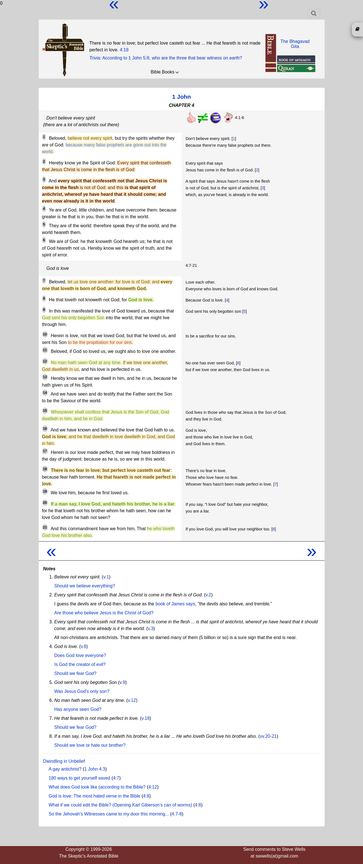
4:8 (146, 796)
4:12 (152, 787)
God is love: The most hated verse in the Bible (94, 796)
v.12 (132, 700)
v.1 (106, 577)
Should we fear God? (75, 673)
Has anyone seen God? (77, 709)
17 (45, 451)
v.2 (208, 594)
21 (45, 527)
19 (45, 491)
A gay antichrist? (65, 769)
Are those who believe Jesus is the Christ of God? (104, 612)
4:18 (124, 49)
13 (45, 377)
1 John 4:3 (94, 769)
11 (45, 350)
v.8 (83, 646)
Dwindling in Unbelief (64, 761)
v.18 (146, 718)
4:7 (116, 778)
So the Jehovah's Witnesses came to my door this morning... (109, 814)
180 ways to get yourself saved (79, 778)
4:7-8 (177, 814)
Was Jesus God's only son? (81, 691)
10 (45, 334)
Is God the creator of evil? (80, 664)
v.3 (150, 628)
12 (45, 361)
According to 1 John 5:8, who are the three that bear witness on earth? (172, 58)
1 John (181, 96)
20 (45, 503)
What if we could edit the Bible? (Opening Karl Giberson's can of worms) (120, 805)
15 (45, 411)
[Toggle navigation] (313, 13)
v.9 (122, 682)
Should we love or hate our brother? (90, 745)
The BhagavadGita (294, 44)
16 (45, 429)
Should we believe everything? (84, 585)
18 (45, 469)
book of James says (175, 603)
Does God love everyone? (80, 655)
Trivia (94, 58)
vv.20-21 (268, 736)
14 (45, 393)
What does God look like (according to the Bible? (97, 787)
